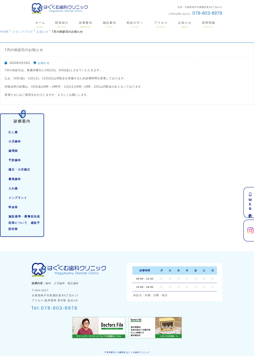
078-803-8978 (207, 13)
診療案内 (22, 118)
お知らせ (44, 62)
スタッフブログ (23, 31)
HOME (4, 31)
